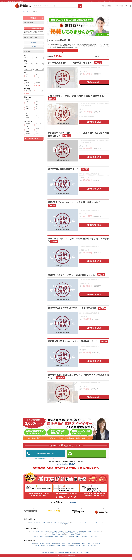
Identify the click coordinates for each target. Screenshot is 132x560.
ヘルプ (115, 6)
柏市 (96, 539)
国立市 (83, 538)
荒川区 (57, 536)
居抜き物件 (28, 91)
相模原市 (51, 539)
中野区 (94, 534)
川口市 (72, 539)
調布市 (67, 538)
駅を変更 (34, 46)
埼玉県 (61, 539)
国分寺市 (78, 538)
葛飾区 (76, 536)
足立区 (71, 536)
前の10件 (63, 413)
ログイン (127, 6)
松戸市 (91, 539)
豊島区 (49, 536)
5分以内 (27, 82)
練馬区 (66, 536)
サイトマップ (76, 556)
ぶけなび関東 (91, 1)
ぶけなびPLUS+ (84, 556)
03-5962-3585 (45, 457)
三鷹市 (58, 538)
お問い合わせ (61, 556)
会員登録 (121, 6)
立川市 (53, 538)
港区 (42, 534)
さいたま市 (67, 539)
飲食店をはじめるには (107, 6)
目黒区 (74, 534)
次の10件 (92, 413)
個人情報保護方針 (52, 556)
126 (74, 413)
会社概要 (45, 556)
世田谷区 (84, 534)
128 (83, 413)
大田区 (79, 534)
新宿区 (46, 534)
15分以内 (28, 85)
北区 (53, 536)
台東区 (55, 534)
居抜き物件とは (68, 556)
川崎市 (46, 539)
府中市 (63, 538)
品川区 (69, 534)
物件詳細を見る (95, 85)
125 (70, 413)
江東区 (65, 534)
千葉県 (77, 539)
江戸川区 (81, 536)
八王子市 (48, 538)
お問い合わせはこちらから (86, 457)
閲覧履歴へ (34, 18)
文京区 (50, 534)
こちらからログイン (74, 505)
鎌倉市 (56, 539)
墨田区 (60, 534)
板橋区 (62, 536)
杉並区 (99, 534)
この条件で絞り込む (33, 138)
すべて (62, 52)
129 (87, 413)
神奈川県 (36, 539)
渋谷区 (89, 534)
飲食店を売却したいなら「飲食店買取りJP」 (107, 1)
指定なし (38, 85)
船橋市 (86, 539)
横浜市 (41, 539)
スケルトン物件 (39, 91)
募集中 (94, 52)
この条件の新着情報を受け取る (33, 28)
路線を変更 (33, 42)
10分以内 (38, 82)
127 (78, 413)
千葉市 (82, 539)
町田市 (72, 538)
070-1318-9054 (66, 467)
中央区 (37, 534)
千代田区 (32, 534)
